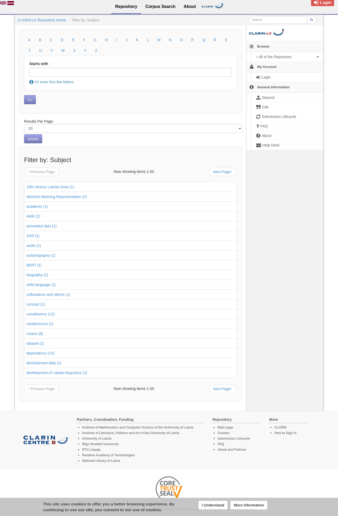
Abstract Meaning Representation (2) (56, 197)
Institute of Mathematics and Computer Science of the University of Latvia (137, 427)
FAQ (221, 444)
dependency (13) (40, 353)
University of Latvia (96, 438)
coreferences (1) (39, 324)
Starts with (38, 64)
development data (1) (43, 363)
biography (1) (37, 275)
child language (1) (41, 285)
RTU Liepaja (91, 450)
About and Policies (232, 450)
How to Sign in (285, 433)
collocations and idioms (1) (48, 294)
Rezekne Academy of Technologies (108, 455)
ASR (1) (33, 236)
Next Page (223, 172)
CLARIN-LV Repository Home (41, 20)
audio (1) (33, 245)
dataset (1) (35, 343)
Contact (223, 433)
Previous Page (41, 172)
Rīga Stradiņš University (100, 444)
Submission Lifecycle (234, 438)
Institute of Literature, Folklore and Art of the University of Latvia (130, 433)
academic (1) (37, 206)
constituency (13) (40, 314)
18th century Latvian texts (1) (50, 187)
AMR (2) (33, 216)
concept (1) (35, 304)
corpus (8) (34, 333)
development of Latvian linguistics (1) (56, 373)
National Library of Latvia (101, 461)
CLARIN (280, 427)
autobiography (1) (40, 255)
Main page (225, 427)
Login (322, 2)
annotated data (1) (41, 226)
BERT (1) (34, 265)
